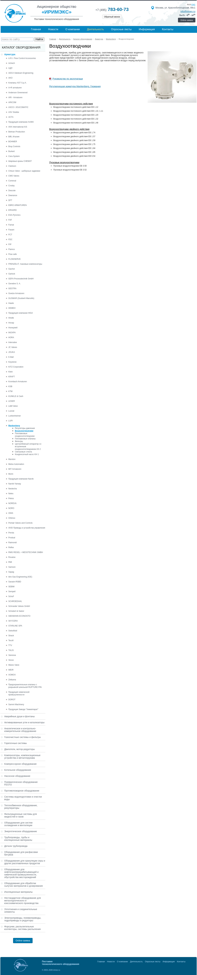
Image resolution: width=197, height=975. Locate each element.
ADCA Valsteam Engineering (20, 73)
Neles (10, 493)
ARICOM (12, 102)
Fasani (11, 230)
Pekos (11, 498)
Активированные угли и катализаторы (24, 722)
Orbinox (11, 518)
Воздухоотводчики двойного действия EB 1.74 (74, 132)
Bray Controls (14, 146)
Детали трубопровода (15, 846)
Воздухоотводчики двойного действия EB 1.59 (74, 140)
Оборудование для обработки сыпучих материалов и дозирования (23, 884)
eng (193, 5)
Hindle (11, 318)
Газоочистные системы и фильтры (22, 737)
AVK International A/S (17, 127)
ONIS (10, 513)
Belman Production (16, 132)
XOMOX (12, 675)
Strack (11, 635)
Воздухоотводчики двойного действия (69, 129)
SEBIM (11, 586)
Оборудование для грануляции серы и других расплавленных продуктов (24, 862)
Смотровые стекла (23, 452)
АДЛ (10, 68)
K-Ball (11, 357)
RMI (10, 562)
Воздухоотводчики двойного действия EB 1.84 (74, 148)
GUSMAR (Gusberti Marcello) (21, 298)
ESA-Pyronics (14, 215)
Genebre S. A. (14, 283)
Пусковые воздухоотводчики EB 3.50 (70, 166)
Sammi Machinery (16, 704)
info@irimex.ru (187, 11)
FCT (10, 234)
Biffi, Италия (13, 137)
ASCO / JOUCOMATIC (18, 107)
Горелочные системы (15, 743)
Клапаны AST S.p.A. (17, 83)
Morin (10, 474)
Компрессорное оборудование (20, 764)
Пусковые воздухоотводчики (64, 162)
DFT (10, 200)
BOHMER (12, 141)
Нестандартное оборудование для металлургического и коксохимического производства (22, 900)
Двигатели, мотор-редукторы (19, 749)
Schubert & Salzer (16, 611)
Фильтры (19, 441)
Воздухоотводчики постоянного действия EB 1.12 (75, 107)
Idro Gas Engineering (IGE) (20, 577)
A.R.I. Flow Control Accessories (22, 58)
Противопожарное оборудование (21, 790)
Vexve (11, 660)
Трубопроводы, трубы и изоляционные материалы (18, 838)
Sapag (11, 572)
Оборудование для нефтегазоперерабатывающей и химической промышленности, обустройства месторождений (21, 873)
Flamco (11, 249)
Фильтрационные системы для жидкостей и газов (20, 815)
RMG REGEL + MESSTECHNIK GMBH (25, 552)
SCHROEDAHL (15, 601)
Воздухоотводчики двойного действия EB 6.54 (74, 156)
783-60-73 (112, 9)
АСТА (10, 117)
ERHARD (12, 210)
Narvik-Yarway (14, 484)
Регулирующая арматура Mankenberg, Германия (75, 86)
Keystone (12, 362)
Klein (10, 372)
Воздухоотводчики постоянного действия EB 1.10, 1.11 (78, 111)
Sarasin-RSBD (14, 582)
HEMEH (11, 308)
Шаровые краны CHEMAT (20, 161)
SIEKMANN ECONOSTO (19, 616)
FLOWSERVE (14, 259)
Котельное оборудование (17, 770)
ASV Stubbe (13, 112)
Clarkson (12, 166)
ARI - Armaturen (15, 97)
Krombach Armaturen (17, 381)
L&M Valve (13, 406)
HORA (11, 337)
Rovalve (11, 557)
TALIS (11, 650)
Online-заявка (186, 20)
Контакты (167, 29)
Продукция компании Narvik (21, 479)
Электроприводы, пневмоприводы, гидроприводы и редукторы (22, 919)
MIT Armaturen (14, 469)
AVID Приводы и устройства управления (26, 528)
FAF (10, 220)
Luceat (11, 411)
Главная (36, 29)
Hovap (11, 323)
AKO (10, 78)
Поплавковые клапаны (25, 439)
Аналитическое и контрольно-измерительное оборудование (20, 729)
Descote (12, 190)
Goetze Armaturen (16, 293)
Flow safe (12, 254)
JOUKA (11, 352)
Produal (11, 537)
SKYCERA (13, 621)
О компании (72, 29)
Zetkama (12, 680)
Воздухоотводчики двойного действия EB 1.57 (74, 136)
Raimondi (12, 542)
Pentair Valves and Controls (20, 523)
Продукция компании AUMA (21, 122)
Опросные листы (121, 29)
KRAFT (11, 377)
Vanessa (12, 655)
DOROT (11, 699)
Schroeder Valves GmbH (19, 606)
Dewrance (12, 195)
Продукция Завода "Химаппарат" (23, 709)
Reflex (11, 547)
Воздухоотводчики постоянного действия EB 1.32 (75, 119)
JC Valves (12, 347)
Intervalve (12, 342)
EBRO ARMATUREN (17, 205)
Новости (53, 29)
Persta (11, 533)
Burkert (11, 151)
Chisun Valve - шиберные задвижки (24, 171)
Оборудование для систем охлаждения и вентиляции (18, 824)
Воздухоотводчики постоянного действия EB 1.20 (75, 115)
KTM (10, 391)
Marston (11, 459)
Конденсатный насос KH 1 (27, 454)
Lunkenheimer (14, 416)
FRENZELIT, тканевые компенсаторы (25, 264)
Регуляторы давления (25, 428)
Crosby (11, 185)
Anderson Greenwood (17, 92)
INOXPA (12, 332)
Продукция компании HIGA (20, 313)
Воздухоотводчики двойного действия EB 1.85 (74, 152)
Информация (147, 29)
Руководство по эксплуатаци (68, 78)
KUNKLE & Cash (15, 396)
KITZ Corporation (15, 367)
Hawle (11, 303)
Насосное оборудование (17, 776)
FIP (9, 244)
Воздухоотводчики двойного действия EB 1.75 (74, 144)
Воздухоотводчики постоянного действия (71, 103)
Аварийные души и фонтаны (19, 716)
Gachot (11, 269)
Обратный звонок (112, 17)
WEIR (10, 670)
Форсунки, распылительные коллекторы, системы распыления (22, 927)
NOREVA (12, 503)
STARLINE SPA (15, 626)
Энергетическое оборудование (20, 831)
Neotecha (12, 489)
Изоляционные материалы (18, 892)
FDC (10, 239)
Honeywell (12, 328)
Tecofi (10, 640)
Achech (11, 63)
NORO (11, 508)
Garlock (11, 274)
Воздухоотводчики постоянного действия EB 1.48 (75, 123)
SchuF (11, 596)
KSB (10, 386)
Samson (12, 567)
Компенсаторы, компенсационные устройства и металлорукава (22, 756)
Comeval (12, 181)
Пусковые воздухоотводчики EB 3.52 (70, 170)
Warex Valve (13, 665)
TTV (10, 645)
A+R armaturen (15, 88)
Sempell (11, 591)
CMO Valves (13, 176)
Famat (11, 225)
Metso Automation (16, 464)
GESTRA (12, 288)
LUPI (10, 421)
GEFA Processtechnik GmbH (21, 279)
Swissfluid (12, 631)
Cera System (14, 156)
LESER (11, 401)
